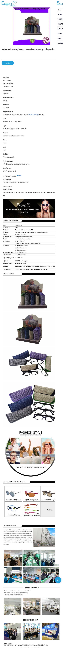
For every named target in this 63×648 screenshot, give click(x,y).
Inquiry (7, 63)
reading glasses (33, 115)
